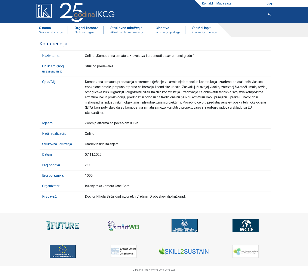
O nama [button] (50, 30)
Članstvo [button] (168, 30)
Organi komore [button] (86, 30)
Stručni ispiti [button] (204, 30)
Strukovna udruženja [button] (127, 30)
